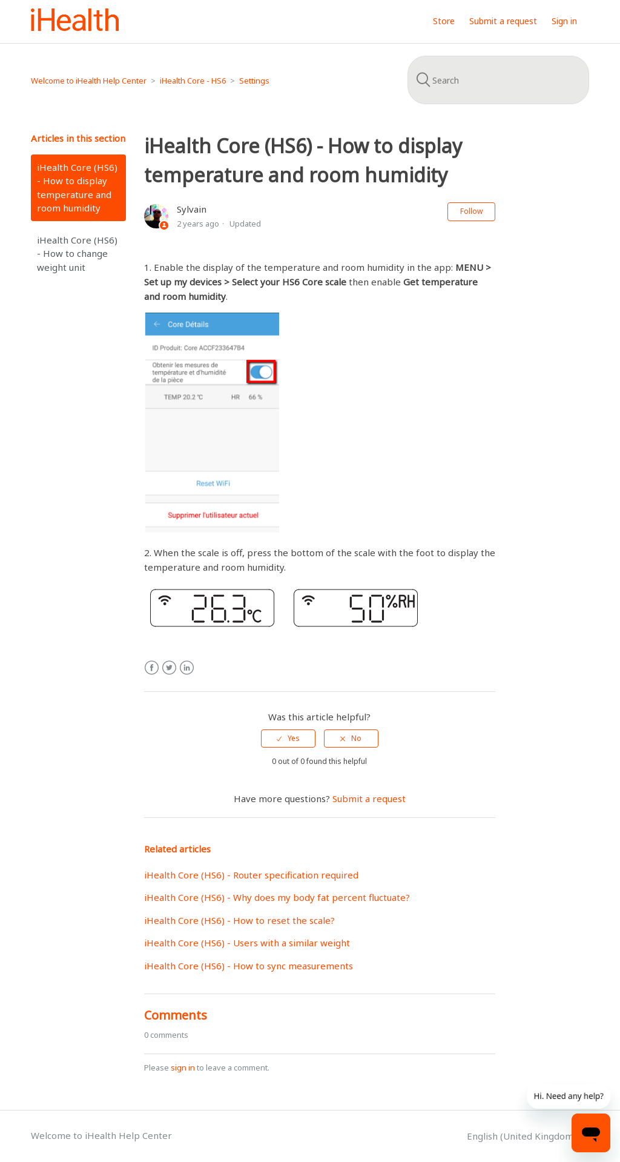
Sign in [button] (564, 21)
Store (444, 21)
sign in (183, 1067)
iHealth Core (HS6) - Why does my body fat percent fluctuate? (277, 897)
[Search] (498, 80)
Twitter (169, 668)
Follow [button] (471, 211)
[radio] (288, 738)
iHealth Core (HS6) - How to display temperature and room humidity (77, 187)
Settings (254, 80)
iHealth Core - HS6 (193, 80)
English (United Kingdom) (523, 1136)
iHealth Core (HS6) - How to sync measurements (248, 966)
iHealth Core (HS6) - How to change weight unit (77, 253)
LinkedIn (186, 668)
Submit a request (503, 21)
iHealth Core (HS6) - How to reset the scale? (239, 920)
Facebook (151, 668)
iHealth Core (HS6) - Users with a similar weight (247, 943)
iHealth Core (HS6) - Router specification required (251, 875)
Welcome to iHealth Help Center (89, 80)
